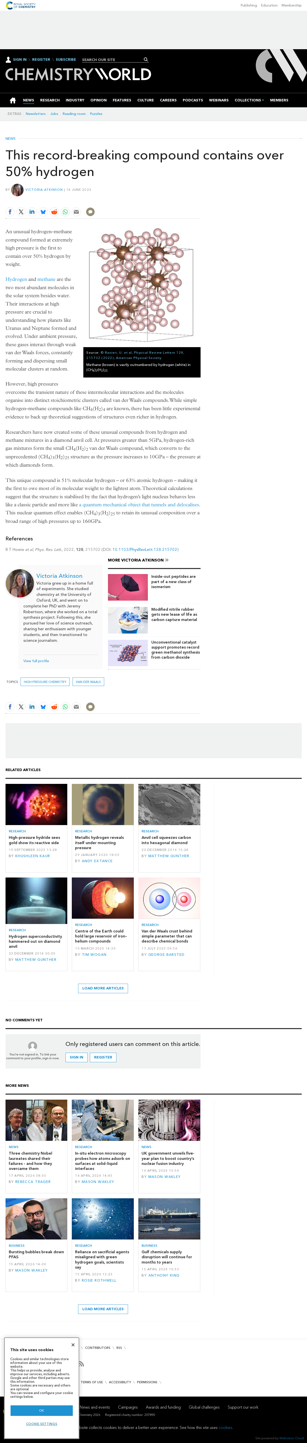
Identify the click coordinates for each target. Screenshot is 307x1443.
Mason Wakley (98, 1182)
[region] (41, 1388)
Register (41, 60)
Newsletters (36, 114)
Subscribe (66, 60)
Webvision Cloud (291, 1438)
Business (17, 1245)
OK (41, 1410)
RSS (119, 1348)
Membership (292, 5)
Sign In (20, 59)
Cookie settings (41, 1424)
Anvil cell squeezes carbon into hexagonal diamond (166, 840)
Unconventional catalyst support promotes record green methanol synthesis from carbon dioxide (175, 650)
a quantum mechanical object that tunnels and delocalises (139, 505)
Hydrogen (16, 279)
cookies (225, 1427)
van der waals (88, 682)
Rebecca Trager (33, 1182)
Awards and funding (163, 1407)
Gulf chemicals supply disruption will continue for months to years (167, 1257)
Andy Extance (97, 861)
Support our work (243, 1407)
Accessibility (120, 1382)
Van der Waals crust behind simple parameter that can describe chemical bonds (167, 936)
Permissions (147, 1382)
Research (17, 831)
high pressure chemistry (45, 682)
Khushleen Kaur (32, 856)
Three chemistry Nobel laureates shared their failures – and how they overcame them (30, 1161)
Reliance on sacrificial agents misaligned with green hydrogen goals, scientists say (102, 1259)
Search (146, 59)
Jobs (54, 114)
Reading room (74, 114)
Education (269, 5)
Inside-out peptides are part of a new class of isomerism (173, 581)
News (11, 139)
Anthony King (164, 1275)
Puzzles (96, 114)
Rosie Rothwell (99, 1280)
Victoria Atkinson (44, 190)
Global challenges (204, 1407)
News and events (95, 1407)
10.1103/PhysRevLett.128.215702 (144, 549)
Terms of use (92, 1382)
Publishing (249, 5)
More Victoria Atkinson (136, 560)
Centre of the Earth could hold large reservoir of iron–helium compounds (101, 936)
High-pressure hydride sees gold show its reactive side (34, 840)
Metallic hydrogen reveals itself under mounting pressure (99, 842)
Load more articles (103, 988)
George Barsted (166, 955)
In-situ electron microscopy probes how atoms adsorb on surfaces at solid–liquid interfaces (102, 1161)
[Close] (73, 1344)
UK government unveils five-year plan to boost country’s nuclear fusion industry (168, 1158)
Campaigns (128, 1407)
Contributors (97, 1348)
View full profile (36, 661)
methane (46, 279)
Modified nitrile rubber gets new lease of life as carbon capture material (174, 614)
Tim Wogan (94, 955)
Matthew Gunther (169, 856)
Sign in (76, 1057)
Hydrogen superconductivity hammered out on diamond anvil (35, 941)
